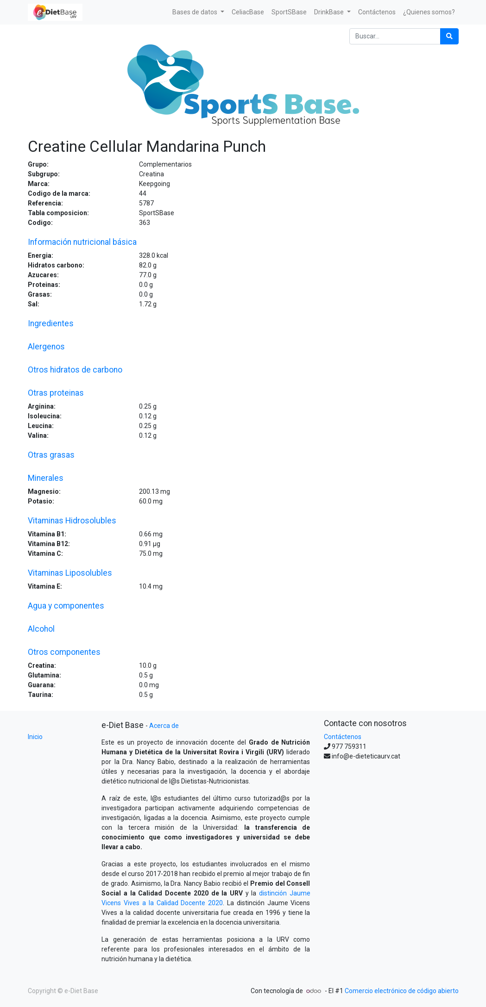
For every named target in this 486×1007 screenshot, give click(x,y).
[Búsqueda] (449, 36)
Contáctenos (342, 736)
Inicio (35, 736)
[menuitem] (248, 12)
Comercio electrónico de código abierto (402, 991)
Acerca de (164, 725)
